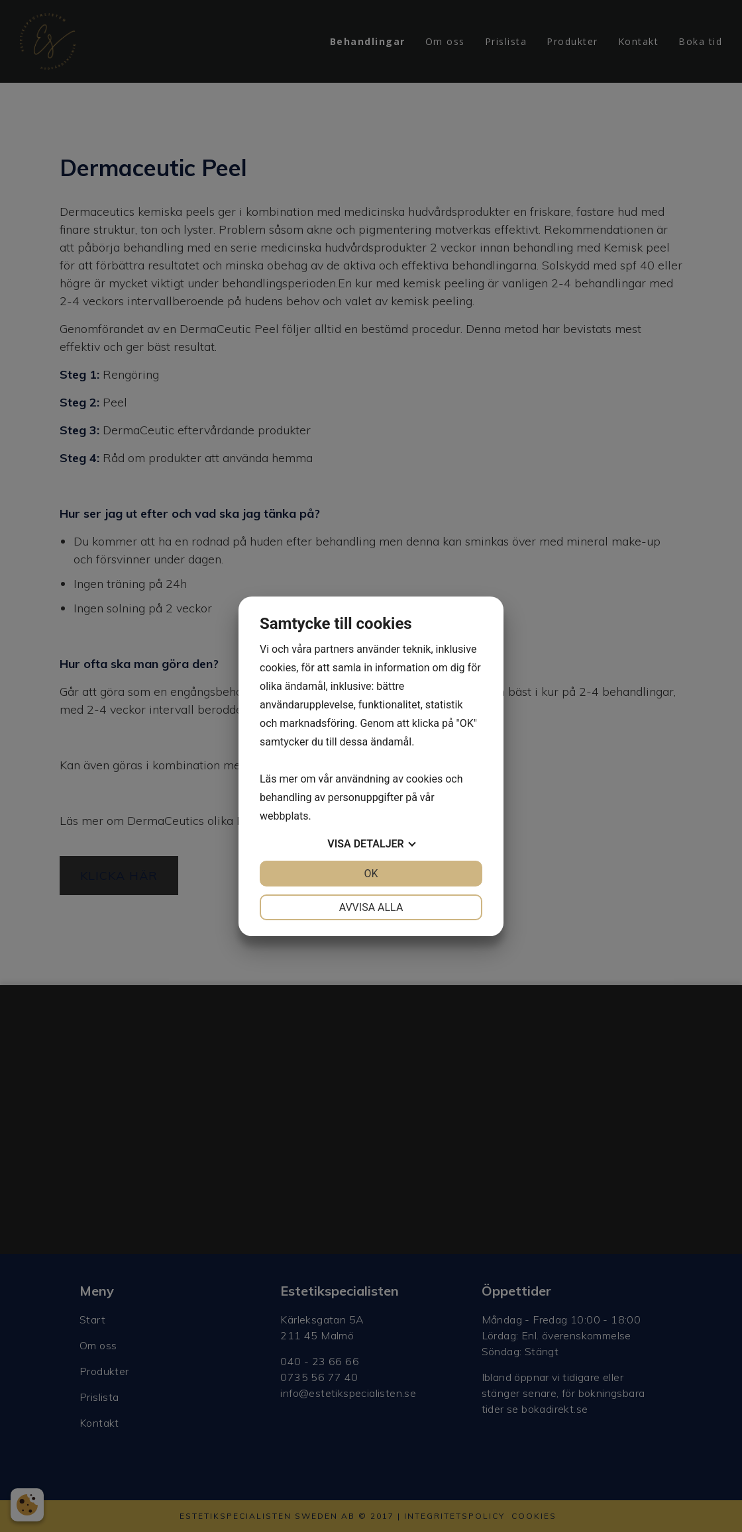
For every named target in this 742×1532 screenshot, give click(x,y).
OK (371, 873)
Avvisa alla (371, 907)
